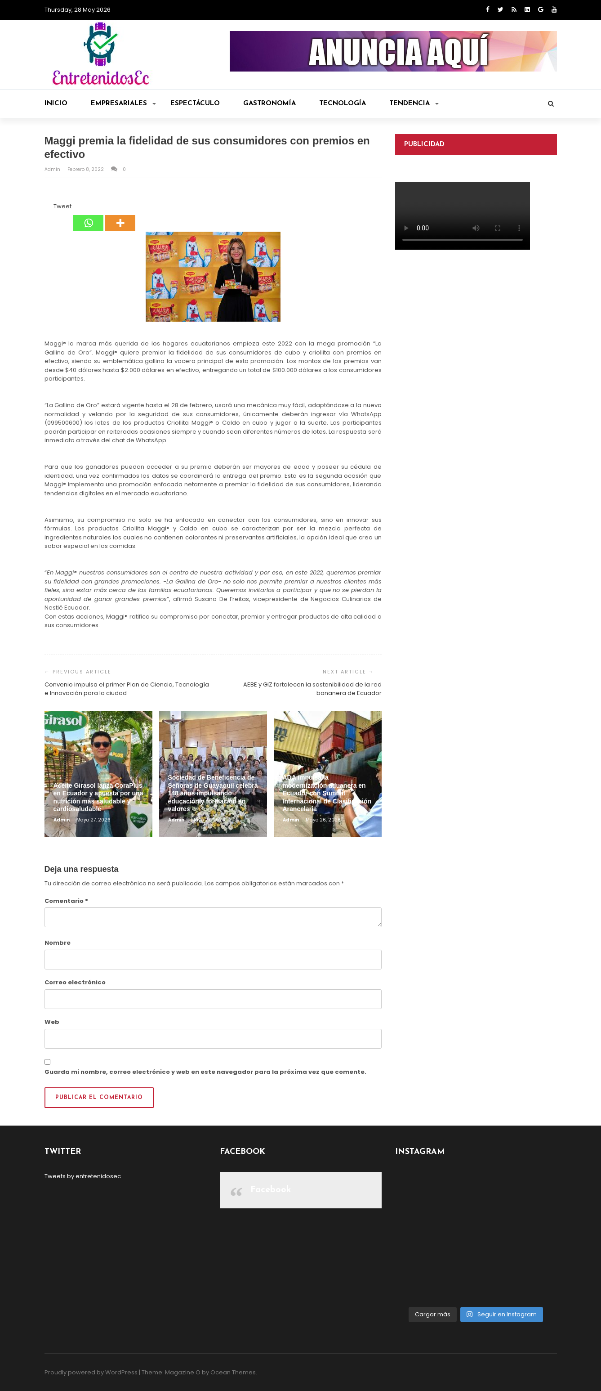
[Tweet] (51, 208)
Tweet (62, 206)
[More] (120, 216)
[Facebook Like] (48, 208)
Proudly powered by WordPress (91, 1372)
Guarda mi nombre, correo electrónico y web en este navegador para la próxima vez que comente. (205, 1072)
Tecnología (342, 103)
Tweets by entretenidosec (83, 1176)
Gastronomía (269, 103)
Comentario (66, 901)
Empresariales (123, 103)
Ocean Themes (233, 1372)
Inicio (56, 103)
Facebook (270, 1189)
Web (52, 1022)
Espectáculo (195, 103)
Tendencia (414, 103)
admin (53, 169)
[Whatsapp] (88, 216)
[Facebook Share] (45, 208)
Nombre (58, 942)
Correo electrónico (75, 982)
